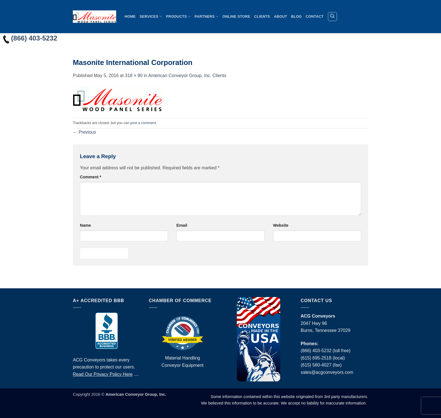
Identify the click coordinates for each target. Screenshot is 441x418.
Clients (262, 16)
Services (151, 16)
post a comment (143, 123)
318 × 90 (134, 75)
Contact (314, 16)
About (280, 16)
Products (178, 16)
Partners (207, 16)
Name (85, 225)
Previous (84, 132)
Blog (296, 16)
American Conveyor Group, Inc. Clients (187, 75)
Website (281, 225)
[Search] (332, 16)
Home (130, 16)
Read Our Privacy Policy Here (103, 374)
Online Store (236, 16)
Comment (90, 177)
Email (181, 225)
